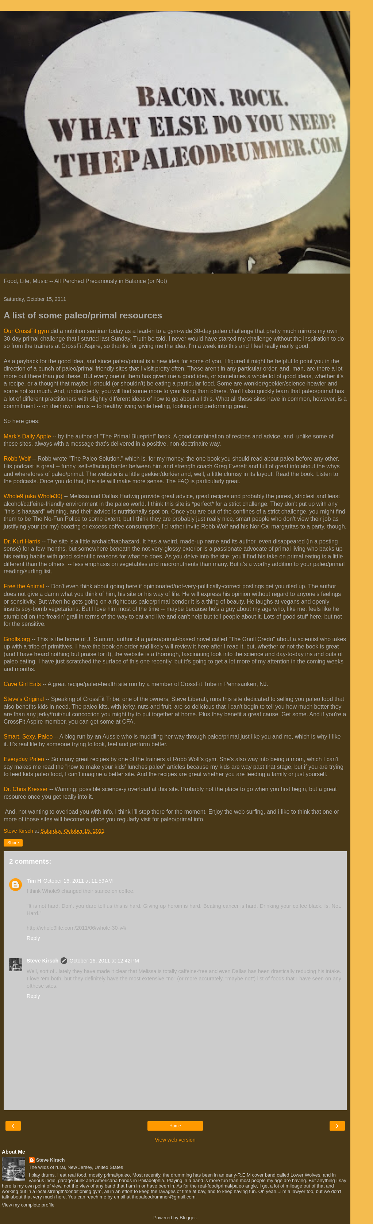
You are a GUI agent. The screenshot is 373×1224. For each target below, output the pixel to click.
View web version (175, 1140)
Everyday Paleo (24, 759)
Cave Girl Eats (22, 684)
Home (175, 1125)
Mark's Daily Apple (27, 436)
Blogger (188, 1217)
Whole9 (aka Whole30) (33, 496)
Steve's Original (24, 699)
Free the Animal (24, 586)
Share (13, 842)
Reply (33, 938)
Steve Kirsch (42, 961)
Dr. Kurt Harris (22, 541)
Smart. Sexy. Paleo (28, 736)
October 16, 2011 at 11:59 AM (78, 881)
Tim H (34, 881)
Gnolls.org (17, 639)
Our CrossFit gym (26, 331)
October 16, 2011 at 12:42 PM (104, 961)
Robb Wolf (17, 459)
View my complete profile (28, 1205)
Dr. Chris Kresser (26, 789)
